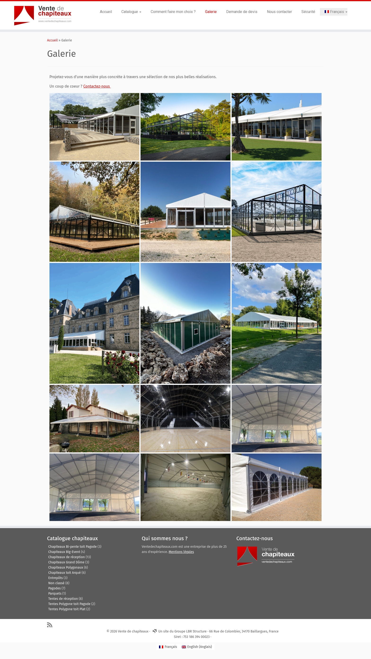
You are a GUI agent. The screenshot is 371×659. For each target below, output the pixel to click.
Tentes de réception (63, 599)
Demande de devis (241, 11)
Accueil (106, 11)
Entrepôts (55, 578)
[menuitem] (333, 12)
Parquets (55, 594)
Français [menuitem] (171, 647)
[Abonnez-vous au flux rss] (51, 625)
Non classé (56, 583)
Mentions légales (181, 552)
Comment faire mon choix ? (173, 11)
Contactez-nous (97, 86)
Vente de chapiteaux (133, 631)
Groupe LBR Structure (190, 631)
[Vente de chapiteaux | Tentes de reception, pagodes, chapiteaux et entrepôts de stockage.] (43, 15)
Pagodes (54, 588)
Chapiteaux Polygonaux (65, 567)
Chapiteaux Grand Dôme (66, 562)
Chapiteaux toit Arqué (64, 573)
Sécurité (308, 11)
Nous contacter (279, 11)
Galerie (211, 11)
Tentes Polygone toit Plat (66, 609)
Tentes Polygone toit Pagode (69, 604)
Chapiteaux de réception (66, 557)
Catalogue (131, 11)
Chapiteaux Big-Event (64, 552)
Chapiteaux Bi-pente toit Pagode (72, 547)
